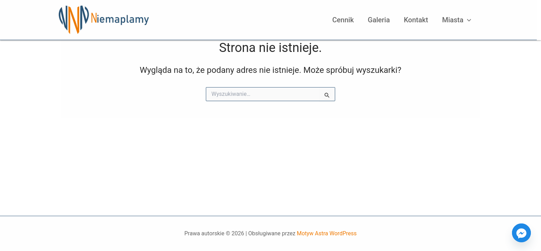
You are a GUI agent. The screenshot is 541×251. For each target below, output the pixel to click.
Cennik (343, 20)
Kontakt (416, 20)
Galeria (379, 20)
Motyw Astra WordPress (326, 233)
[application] (467, 20)
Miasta (456, 20)
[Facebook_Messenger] (521, 232)
